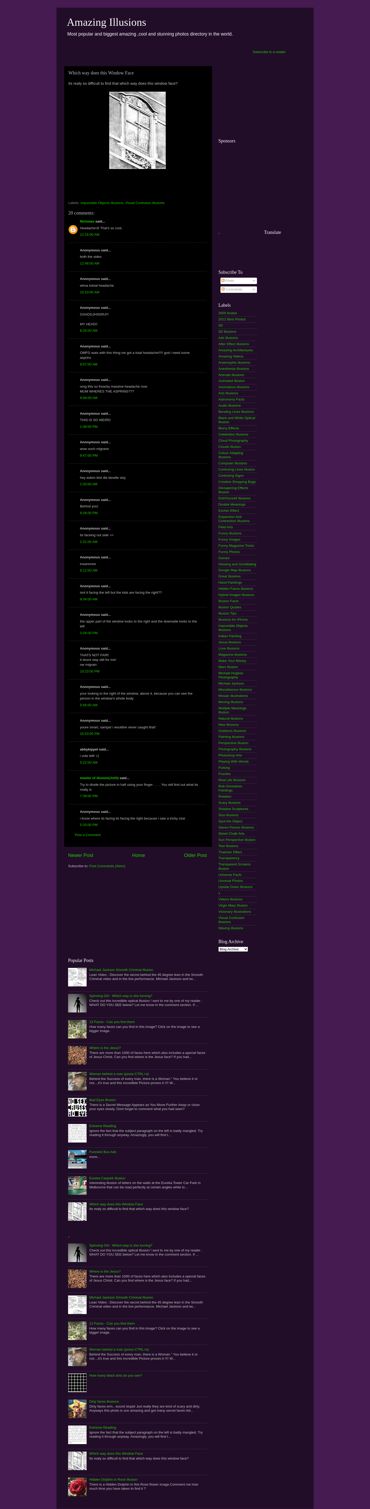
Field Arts (225, 527)
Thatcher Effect (230, 852)
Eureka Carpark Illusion (107, 1178)
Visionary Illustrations (234, 912)
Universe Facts (230, 875)
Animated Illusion (231, 381)
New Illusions (228, 725)
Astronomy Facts (231, 399)
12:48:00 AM (89, 263)
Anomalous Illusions (233, 387)
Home (138, 855)
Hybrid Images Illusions (236, 595)
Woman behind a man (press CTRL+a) (119, 1074)
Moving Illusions (230, 702)
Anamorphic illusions (234, 362)
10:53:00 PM (90, 734)
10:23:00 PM (90, 671)
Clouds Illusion (229, 447)
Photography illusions (234, 749)
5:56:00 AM (88, 705)
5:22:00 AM (88, 762)
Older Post (195, 855)
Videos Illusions (230, 899)
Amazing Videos (230, 356)
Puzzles (224, 774)
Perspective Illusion (233, 743)
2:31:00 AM (88, 542)
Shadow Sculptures (233, 809)
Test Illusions (228, 846)
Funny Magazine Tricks (236, 546)
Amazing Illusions (106, 22)
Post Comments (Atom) (107, 866)
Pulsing (224, 768)
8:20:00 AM (88, 331)
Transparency (228, 858)
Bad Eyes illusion (102, 1100)
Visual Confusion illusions (144, 203)
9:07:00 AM (88, 364)
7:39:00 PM (89, 796)
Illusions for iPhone (233, 619)
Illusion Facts (228, 601)
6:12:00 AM (88, 570)
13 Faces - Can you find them (112, 1022)
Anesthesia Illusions (233, 369)
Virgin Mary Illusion (233, 905)
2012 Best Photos (232, 319)
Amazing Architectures (235, 350)
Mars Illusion (228, 667)
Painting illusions (231, 737)
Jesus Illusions (229, 642)
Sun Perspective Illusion (236, 840)
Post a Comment (88, 835)
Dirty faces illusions (104, 1401)
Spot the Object (230, 821)
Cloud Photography (233, 440)
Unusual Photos (230, 881)
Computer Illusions (232, 463)
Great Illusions (229, 576)
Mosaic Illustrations (233, 696)
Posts (227, 281)
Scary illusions (229, 803)
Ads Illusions (228, 338)
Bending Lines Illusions (236, 412)
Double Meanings (231, 504)
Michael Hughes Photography (230, 675)
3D (220, 325)
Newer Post (80, 855)
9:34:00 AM (88, 599)
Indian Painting (229, 636)
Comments (231, 289)
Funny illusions (229, 533)
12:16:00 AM (89, 234)
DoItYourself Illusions (234, 498)
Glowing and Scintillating (237, 564)
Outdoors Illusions (232, 731)
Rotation (224, 796)
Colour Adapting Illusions (230, 455)
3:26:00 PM (89, 633)
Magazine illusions (232, 655)
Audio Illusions (229, 405)
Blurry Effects (228, 428)
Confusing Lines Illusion (236, 469)
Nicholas (87, 221)
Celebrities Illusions (233, 434)
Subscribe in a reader (269, 52)
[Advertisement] (157, 51)
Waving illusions (230, 928)
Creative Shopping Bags (237, 482)
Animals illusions (231, 375)
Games (224, 558)
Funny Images (229, 539)
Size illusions (228, 815)
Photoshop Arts (230, 755)
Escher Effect (228, 511)
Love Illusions (228, 648)
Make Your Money (232, 661)
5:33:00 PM (89, 825)
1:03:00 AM (88, 484)
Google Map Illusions (234, 570)
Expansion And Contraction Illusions (234, 519)
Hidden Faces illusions (235, 589)
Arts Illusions (228, 393)
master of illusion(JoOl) (99, 778)
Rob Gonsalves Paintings (230, 788)
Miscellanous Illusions (235, 690)
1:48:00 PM (89, 427)
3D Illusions (227, 332)
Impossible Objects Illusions (101, 203)
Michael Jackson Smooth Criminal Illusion (121, 970)
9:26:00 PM (89, 513)
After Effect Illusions (233, 344)
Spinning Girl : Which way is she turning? (120, 996)
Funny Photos (229, 552)
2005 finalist (227, 313)
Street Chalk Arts (231, 834)
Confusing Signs (231, 476)
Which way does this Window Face (116, 1204)
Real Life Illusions (232, 780)
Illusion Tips (227, 613)
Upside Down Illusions (235, 887)
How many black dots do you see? (115, 1375)
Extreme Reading (102, 1126)
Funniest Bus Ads (102, 1152)
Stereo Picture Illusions (236, 827)
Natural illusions (230, 718)
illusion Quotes (229, 607)
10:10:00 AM (89, 292)
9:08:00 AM (88, 398)
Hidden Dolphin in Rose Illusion (113, 1479)
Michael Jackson (231, 683)
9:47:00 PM (89, 455)
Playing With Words (233, 761)
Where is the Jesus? (105, 1048)
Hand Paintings (230, 582)
